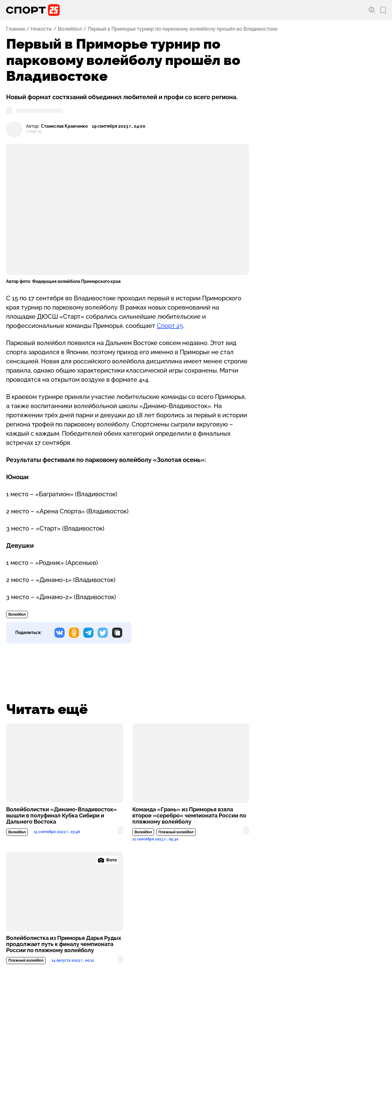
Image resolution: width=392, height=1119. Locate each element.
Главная (15, 29)
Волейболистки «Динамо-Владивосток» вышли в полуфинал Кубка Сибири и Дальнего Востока (61, 815)
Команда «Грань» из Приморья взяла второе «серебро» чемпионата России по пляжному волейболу (189, 815)
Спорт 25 (170, 325)
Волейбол (70, 29)
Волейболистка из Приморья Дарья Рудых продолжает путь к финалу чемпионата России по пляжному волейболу (63, 944)
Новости (41, 29)
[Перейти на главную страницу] (33, 10)
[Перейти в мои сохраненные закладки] (383, 10)
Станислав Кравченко (64, 126)
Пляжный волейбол (176, 832)
